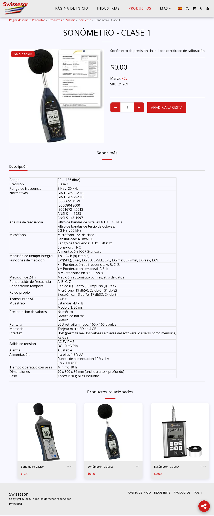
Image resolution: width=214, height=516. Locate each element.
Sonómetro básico (35, 467)
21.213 (203, 467)
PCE (124, 78)
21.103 (70, 467)
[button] (187, 8)
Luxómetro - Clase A (170, 467)
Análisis (70, 20)
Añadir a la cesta (166, 107)
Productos (38, 20)
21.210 (136, 467)
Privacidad (15, 504)
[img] (47, 432)
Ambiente (85, 20)
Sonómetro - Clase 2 (103, 467)
